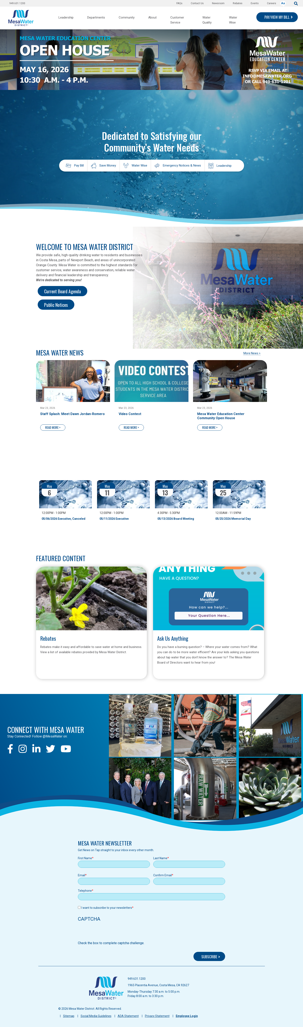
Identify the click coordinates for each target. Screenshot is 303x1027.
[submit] (296, 3)
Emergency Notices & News (182, 165)
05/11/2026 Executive (114, 518)
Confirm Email (162, 875)
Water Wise (139, 165)
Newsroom (218, 3)
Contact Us (197, 3)
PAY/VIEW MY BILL (277, 17)
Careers (271, 3)
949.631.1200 (17, 3)
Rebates (237, 3)
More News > (252, 353)
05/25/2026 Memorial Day (233, 518)
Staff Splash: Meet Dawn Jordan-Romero (72, 414)
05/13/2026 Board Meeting (175, 518)
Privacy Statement (157, 1016)
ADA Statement (128, 1016)
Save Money (107, 165)
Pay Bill (79, 165)
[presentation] (109, 932)
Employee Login (187, 1016)
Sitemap (68, 1016)
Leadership (224, 166)
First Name (85, 858)
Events (255, 3)
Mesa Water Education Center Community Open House (220, 416)
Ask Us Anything (172, 638)
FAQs (179, 3)
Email (81, 875)
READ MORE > (52, 427)
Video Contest (130, 414)
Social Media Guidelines (96, 1016)
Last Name (160, 858)
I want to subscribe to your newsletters (106, 907)
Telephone (85, 890)
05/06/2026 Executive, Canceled (63, 518)
